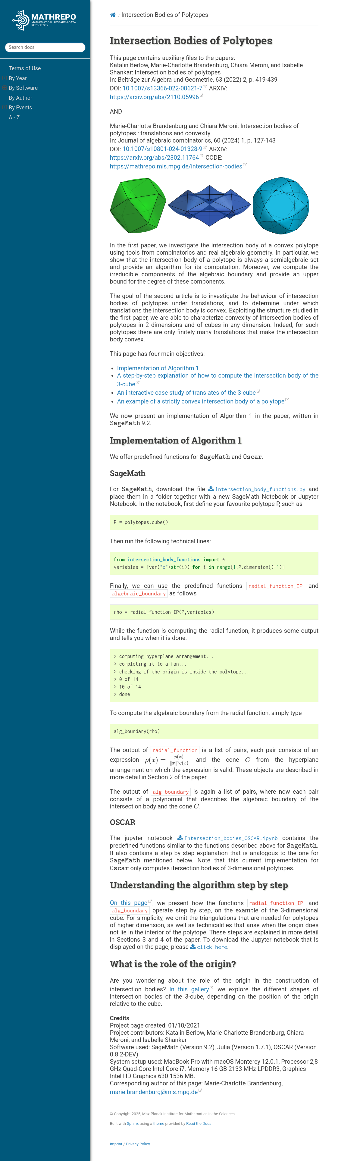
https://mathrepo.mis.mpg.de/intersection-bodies (176, 166)
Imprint (116, 1144)
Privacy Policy (138, 1144)
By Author (20, 98)
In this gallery (189, 989)
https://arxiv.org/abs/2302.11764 (154, 157)
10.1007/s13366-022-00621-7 (162, 88)
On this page (128, 902)
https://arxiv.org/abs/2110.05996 (154, 97)
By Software (20, 88)
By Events (17, 107)
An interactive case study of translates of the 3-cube (186, 392)
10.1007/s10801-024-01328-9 (162, 148)
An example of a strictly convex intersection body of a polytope (201, 401)
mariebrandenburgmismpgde (154, 1092)
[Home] (113, 15)
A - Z (14, 117)
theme (158, 1123)
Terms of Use (25, 68)
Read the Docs (198, 1123)
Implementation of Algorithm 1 (158, 368)
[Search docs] (45, 47)
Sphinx (133, 1123)
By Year (14, 78)
